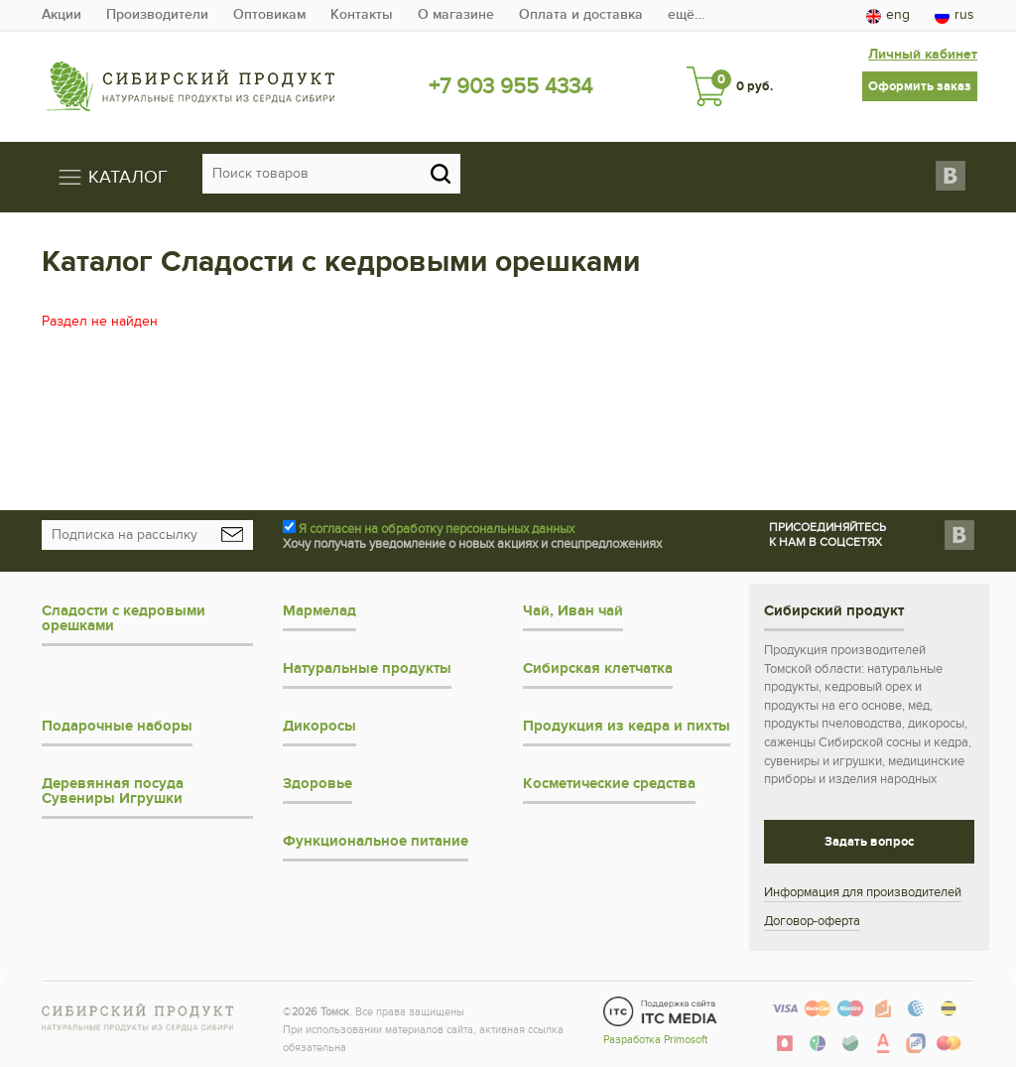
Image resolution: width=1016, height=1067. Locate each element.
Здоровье (317, 783)
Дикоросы (319, 726)
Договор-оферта (812, 921)
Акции (61, 14)
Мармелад (319, 610)
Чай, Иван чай (573, 610)
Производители (157, 14)
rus (954, 15)
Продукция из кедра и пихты (626, 726)
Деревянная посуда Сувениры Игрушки (113, 791)
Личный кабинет (922, 54)
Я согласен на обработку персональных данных (436, 529)
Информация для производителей (862, 892)
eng (888, 15)
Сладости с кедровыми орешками (123, 618)
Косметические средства (609, 783)
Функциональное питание (375, 841)
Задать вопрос (869, 842)
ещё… (686, 14)
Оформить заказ (919, 86)
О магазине (456, 14)
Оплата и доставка (581, 14)
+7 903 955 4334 (510, 86)
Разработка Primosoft (655, 1039)
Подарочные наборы (117, 726)
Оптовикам (269, 14)
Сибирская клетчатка (598, 668)
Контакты (361, 14)
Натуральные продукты (367, 668)
